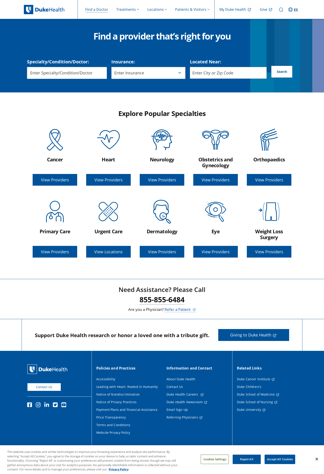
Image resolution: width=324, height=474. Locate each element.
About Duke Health (180, 379)
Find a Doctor (96, 9)
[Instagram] (39, 405)
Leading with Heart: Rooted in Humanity (127, 387)
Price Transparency (111, 417)
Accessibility (105, 379)
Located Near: (205, 62)
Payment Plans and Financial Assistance (127, 409)
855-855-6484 (162, 299)
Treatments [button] (126, 9)
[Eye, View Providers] (215, 228)
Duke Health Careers (182, 394)
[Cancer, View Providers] (55, 156)
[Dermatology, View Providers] (162, 228)
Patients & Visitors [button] (190, 9)
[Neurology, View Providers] (162, 156)
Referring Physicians (182, 417)
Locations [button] (155, 9)
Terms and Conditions (113, 425)
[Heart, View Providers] (108, 156)
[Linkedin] (47, 405)
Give (263, 9)
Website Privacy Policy (113, 432)
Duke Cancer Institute (253, 379)
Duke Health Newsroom (184, 402)
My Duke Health (232, 9)
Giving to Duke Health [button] (250, 335)
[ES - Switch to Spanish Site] (293, 9)
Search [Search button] (282, 73)
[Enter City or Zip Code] (228, 73)
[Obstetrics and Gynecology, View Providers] (215, 156)
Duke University (249, 409)
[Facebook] (30, 405)
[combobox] (66, 72)
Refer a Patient (177, 309)
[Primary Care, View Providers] (55, 228)
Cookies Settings (214, 463)
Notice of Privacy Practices (116, 402)
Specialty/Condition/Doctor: (58, 62)
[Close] (317, 462)
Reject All (246, 463)
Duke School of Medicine (256, 394)
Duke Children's (249, 387)
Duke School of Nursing (255, 402)
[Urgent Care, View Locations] (108, 228)
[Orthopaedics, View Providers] (269, 156)
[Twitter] (56, 405)
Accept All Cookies (280, 463)
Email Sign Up (177, 409)
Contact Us (44, 387)
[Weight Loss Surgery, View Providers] (269, 228)
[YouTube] (64, 405)
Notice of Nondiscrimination (118, 394)
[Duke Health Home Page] (48, 369)
